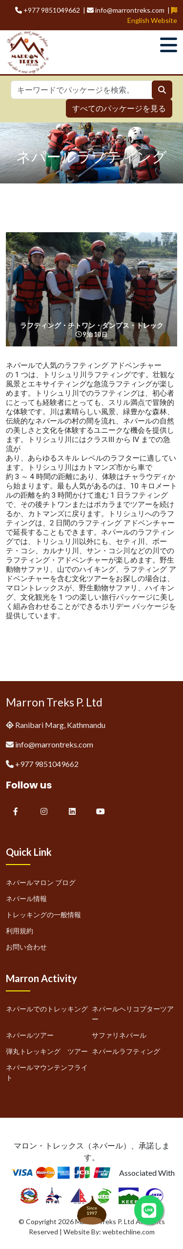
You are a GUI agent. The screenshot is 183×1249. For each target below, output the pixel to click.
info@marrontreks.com (54, 744)
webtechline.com (128, 1232)
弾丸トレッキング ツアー (47, 1051)
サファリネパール (119, 1035)
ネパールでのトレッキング (47, 1009)
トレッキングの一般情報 (43, 914)
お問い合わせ (26, 947)
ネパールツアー (30, 1035)
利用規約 (19, 931)
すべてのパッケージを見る (119, 108)
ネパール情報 (26, 898)
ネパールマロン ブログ (41, 882)
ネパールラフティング (126, 1051)
